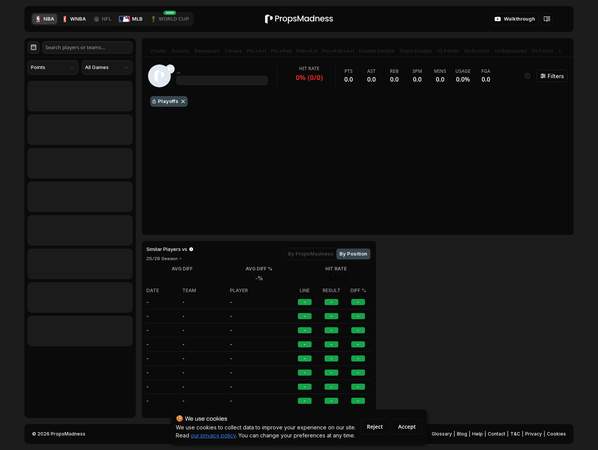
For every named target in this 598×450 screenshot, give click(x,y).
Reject (375, 426)
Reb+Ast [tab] (306, 51)
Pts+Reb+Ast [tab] (338, 51)
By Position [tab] (353, 254)
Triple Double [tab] (415, 51)
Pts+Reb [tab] (281, 51)
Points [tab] (159, 51)
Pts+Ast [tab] (256, 51)
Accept (407, 426)
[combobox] (53, 67)
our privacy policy (213, 435)
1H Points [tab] (542, 51)
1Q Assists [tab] (477, 51)
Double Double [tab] (376, 51)
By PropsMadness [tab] (310, 254)
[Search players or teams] (87, 47)
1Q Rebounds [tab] (510, 51)
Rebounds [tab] (207, 51)
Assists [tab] (180, 51)
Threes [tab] (233, 51)
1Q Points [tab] (447, 51)
